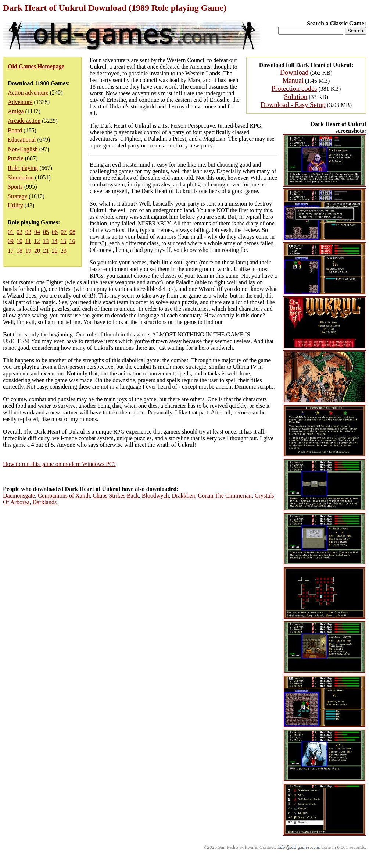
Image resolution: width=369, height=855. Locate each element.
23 (64, 250)
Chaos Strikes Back (116, 495)
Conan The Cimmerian (225, 495)
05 (46, 232)
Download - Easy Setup (293, 104)
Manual (293, 80)
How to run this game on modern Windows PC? (59, 464)
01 (11, 232)
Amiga (16, 111)
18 (19, 250)
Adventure (20, 102)
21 (46, 250)
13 (46, 241)
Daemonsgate (19, 495)
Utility (15, 205)
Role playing (23, 168)
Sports (15, 187)
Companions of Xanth (64, 495)
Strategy (17, 196)
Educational (22, 139)
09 (11, 241)
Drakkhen (183, 495)
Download (294, 72)
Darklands (44, 502)
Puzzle (16, 158)
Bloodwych (155, 495)
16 (72, 241)
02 (19, 232)
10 (19, 241)
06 (55, 232)
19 (28, 250)
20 (37, 250)
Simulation (20, 177)
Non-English (23, 149)
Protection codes (294, 88)
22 (55, 250)
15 (63, 241)
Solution (295, 96)
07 (64, 232)
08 (72, 232)
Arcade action (24, 121)
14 (54, 241)
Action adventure (28, 92)
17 (11, 250)
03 (28, 232)
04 (37, 232)
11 (28, 241)
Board (15, 130)
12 (37, 241)
